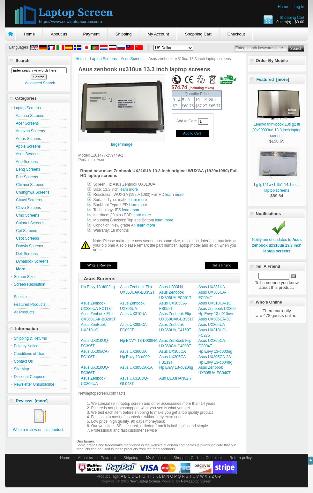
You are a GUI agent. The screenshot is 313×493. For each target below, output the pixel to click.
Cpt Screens (25, 230)
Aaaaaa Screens (29, 115)
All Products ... (26, 312)
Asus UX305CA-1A (136, 367)
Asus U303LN (171, 287)
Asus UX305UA (211, 324)
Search (22, 60)
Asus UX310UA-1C (214, 303)
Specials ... (23, 297)
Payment (91, 34)
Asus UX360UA (133, 351)
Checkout (236, 34)
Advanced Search (40, 83)
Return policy (240, 458)
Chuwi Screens (28, 200)
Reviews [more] (32, 400)
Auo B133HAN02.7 (175, 378)
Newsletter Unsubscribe (34, 384)
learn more (129, 189)
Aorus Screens (27, 138)
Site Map (21, 369)
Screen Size (24, 276)
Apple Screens (27, 146)
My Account (158, 34)
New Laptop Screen (145, 481)
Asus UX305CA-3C (214, 319)
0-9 (218, 476)
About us (59, 34)
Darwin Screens (28, 246)
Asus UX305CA (172, 351)
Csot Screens (26, 238)
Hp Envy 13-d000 (135, 357)
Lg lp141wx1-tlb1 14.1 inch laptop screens (277, 185)
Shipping (124, 34)
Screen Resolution (29, 284)
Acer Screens (26, 123)
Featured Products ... (32, 304)
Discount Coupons (29, 376)
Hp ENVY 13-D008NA (138, 340)
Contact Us (23, 361)
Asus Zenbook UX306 (217, 308)
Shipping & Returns (30, 338)
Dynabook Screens (31, 261)
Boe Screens (26, 177)
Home (283, 6)
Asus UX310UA (133, 314)
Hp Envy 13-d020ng (176, 367)
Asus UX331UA (211, 287)
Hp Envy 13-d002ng (98, 287)
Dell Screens (26, 253)
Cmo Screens (26, 215)
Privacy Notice (26, 346)
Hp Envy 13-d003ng (215, 351)
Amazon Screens (29, 131)
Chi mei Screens (29, 184)
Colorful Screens (29, 223)
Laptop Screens (103, 59)
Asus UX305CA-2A (214, 357)
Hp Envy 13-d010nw (215, 314)
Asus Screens (133, 59)
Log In (299, 6)
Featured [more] (273, 79)
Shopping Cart (292, 17)
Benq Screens (27, 169)
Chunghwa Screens (31, 192)
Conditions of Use (29, 353)
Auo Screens (26, 161)
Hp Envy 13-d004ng (215, 362)
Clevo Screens (27, 207)
